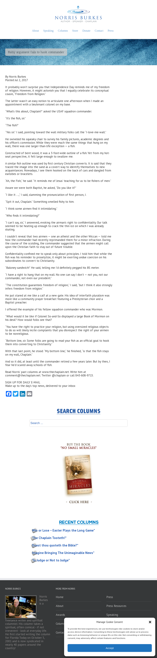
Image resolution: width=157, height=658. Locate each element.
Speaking (112, 615)
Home (59, 597)
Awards (60, 615)
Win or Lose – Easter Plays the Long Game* (63, 530)
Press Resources (116, 606)
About (59, 606)
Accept (110, 648)
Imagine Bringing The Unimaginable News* (63, 553)
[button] (150, 622)
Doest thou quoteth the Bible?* (55, 545)
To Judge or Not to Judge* (51, 560)
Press (109, 597)
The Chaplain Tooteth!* (49, 538)
